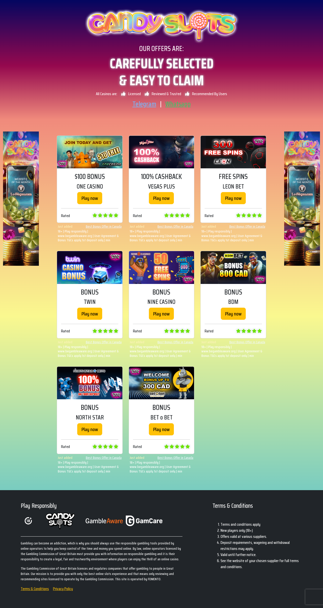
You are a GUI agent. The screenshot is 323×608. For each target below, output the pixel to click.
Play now (90, 198)
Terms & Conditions (35, 589)
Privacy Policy (63, 589)
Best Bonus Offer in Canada (104, 226)
